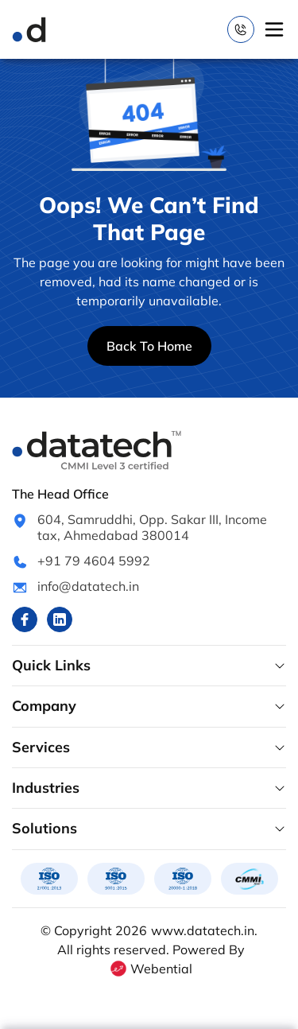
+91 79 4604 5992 (93, 561)
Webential (150, 968)
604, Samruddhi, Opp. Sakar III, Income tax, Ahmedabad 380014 (152, 527)
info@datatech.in (88, 586)
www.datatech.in (202, 930)
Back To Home (149, 346)
